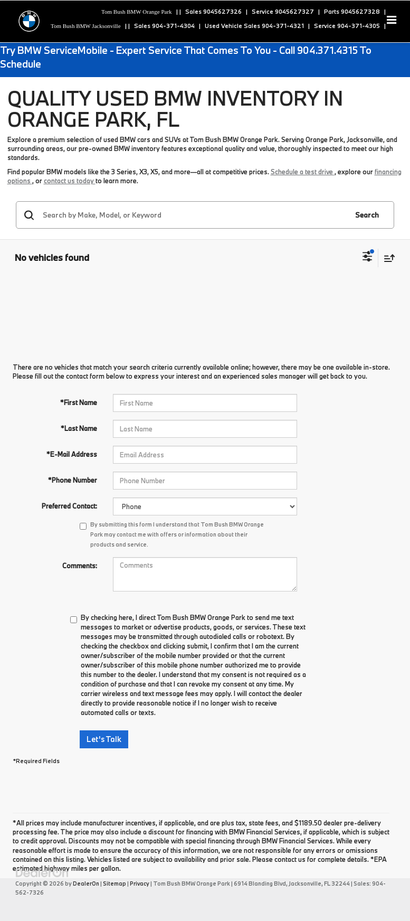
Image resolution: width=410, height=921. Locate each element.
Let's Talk (104, 739)
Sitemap (114, 883)
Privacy (139, 883)
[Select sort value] (386, 258)
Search (367, 215)
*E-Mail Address (71, 454)
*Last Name (79, 428)
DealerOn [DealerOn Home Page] (86, 883)
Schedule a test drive (303, 171)
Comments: (79, 565)
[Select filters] (367, 257)
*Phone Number (72, 480)
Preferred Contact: (69, 506)
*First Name (78, 402)
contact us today (70, 180)
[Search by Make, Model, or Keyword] (194, 215)
